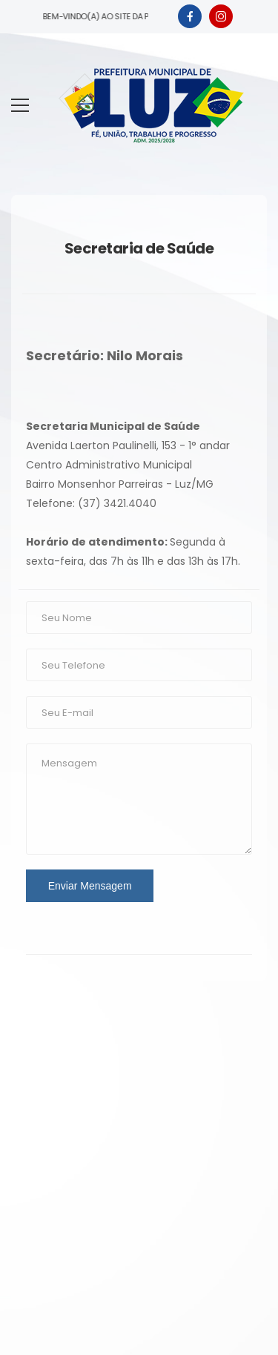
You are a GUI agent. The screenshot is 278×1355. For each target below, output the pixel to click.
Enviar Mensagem (90, 886)
